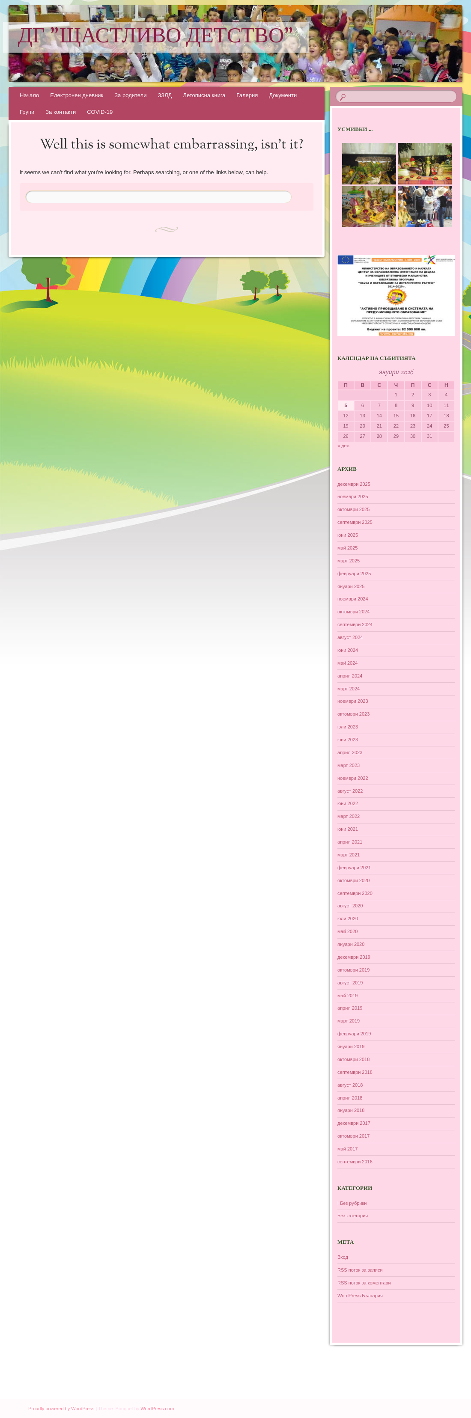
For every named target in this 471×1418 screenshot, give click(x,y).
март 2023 (348, 765)
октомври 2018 (353, 1059)
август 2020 (350, 905)
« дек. (343, 445)
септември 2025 (355, 522)
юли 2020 (347, 918)
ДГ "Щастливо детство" (156, 37)
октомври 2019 (353, 969)
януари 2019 (350, 1046)
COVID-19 (100, 112)
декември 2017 (353, 1123)
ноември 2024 (352, 598)
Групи (27, 112)
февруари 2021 (354, 867)
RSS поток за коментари (364, 1282)
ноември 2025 (352, 496)
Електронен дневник (76, 95)
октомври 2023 (353, 713)
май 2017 (347, 1148)
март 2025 (348, 560)
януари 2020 (350, 944)
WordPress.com (157, 1408)
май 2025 (347, 547)
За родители (130, 95)
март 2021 (348, 854)
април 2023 (349, 752)
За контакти (60, 112)
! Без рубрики (352, 1203)
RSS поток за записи (360, 1269)
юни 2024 (347, 650)
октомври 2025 (353, 509)
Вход (342, 1257)
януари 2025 (350, 586)
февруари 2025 (354, 573)
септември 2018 (355, 1072)
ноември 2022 (352, 778)
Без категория (352, 1215)
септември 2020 (355, 893)
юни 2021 (347, 829)
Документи (283, 95)
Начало (29, 95)
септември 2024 (355, 624)
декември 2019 (353, 957)
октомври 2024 (353, 611)
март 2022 (348, 816)
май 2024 (347, 663)
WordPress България (360, 1295)
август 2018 (350, 1085)
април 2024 (349, 675)
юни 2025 (347, 535)
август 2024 (350, 637)
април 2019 (349, 1008)
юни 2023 (347, 739)
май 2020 (347, 931)
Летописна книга (204, 95)
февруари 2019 (354, 1033)
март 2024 (348, 688)
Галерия (247, 95)
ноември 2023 (352, 701)
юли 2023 (347, 726)
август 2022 (350, 791)
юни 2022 (347, 803)
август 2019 (350, 982)
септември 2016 (355, 1161)
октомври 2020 (353, 880)
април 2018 (349, 1097)
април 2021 (349, 841)
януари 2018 (350, 1110)
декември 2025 (353, 484)
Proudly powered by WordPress (61, 1408)
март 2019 (348, 1020)
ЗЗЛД (165, 95)
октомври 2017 (353, 1136)
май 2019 (347, 995)
